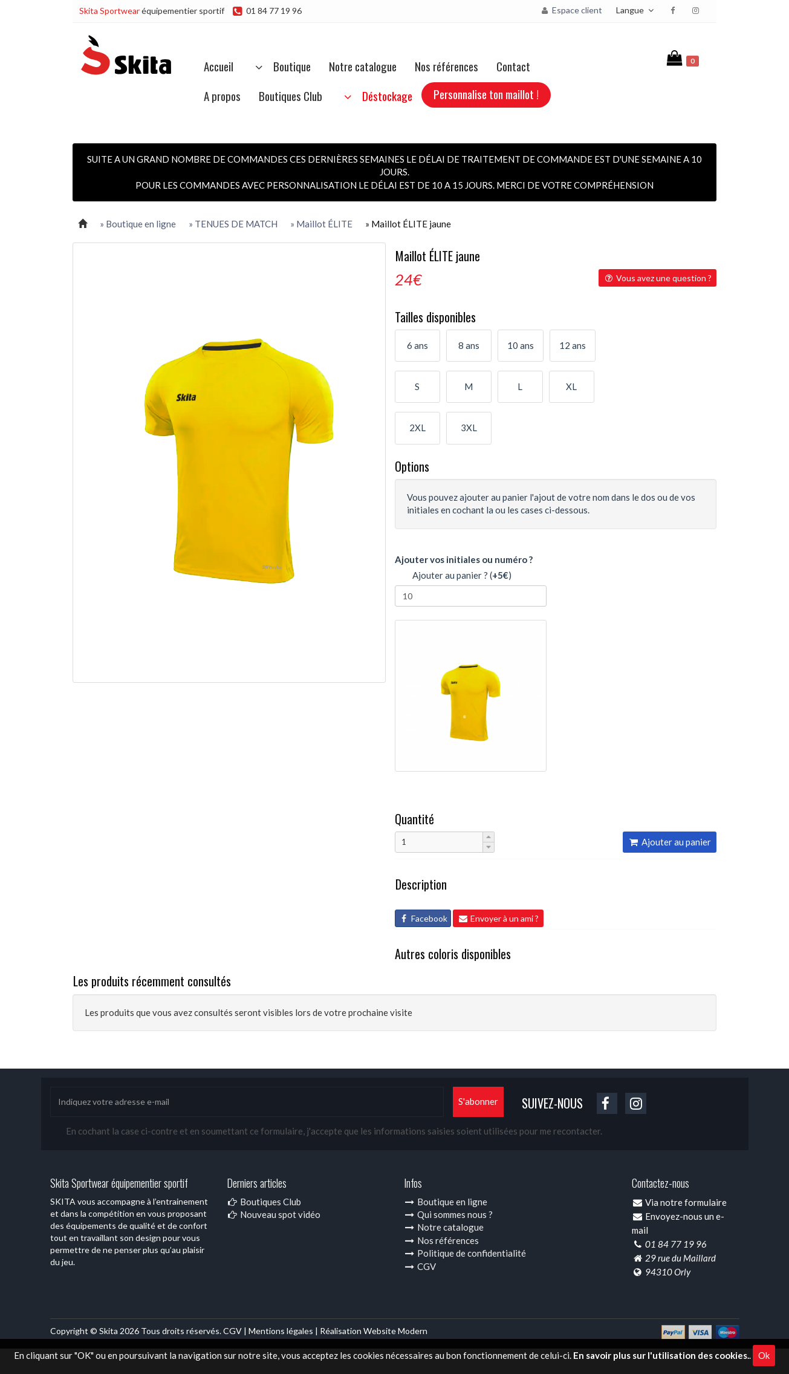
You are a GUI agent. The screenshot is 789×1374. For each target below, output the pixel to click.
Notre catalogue (363, 65)
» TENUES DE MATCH (233, 223)
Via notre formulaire (686, 1202)
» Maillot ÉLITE (321, 223)
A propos (222, 95)
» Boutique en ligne (138, 223)
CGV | (235, 1331)
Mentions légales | (284, 1331)
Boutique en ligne (445, 1201)
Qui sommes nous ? (448, 1214)
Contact (513, 65)
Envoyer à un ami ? (498, 918)
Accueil (218, 65)
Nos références (446, 65)
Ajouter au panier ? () (453, 576)
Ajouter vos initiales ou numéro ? (464, 559)
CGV (420, 1266)
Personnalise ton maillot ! (486, 93)
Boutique (281, 65)
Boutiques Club (290, 95)
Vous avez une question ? (657, 278)
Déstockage (376, 95)
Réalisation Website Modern (373, 1331)
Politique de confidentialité (465, 1253)
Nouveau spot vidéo (273, 1214)
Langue (636, 10)
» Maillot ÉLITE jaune (408, 223)
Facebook (422, 918)
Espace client (571, 10)
